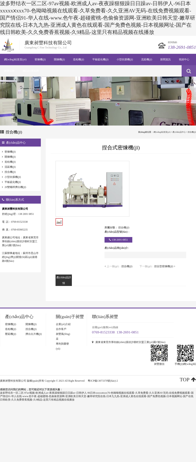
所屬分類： (111, 227)
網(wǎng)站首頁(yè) (162, 132)
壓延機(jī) (10, 334)
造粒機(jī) (10, 161)
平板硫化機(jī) (13, 182)
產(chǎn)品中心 (179, 132)
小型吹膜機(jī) (13, 177)
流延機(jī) (10, 166)
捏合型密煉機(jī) (163, 266)
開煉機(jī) (10, 156)
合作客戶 (61, 329)
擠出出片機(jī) (33, 334)
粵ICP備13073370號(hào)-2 (103, 380)
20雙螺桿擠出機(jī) (15, 187)
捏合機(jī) (192, 132)
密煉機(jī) (10, 151)
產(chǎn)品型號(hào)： (117, 231)
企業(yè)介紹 (63, 324)
